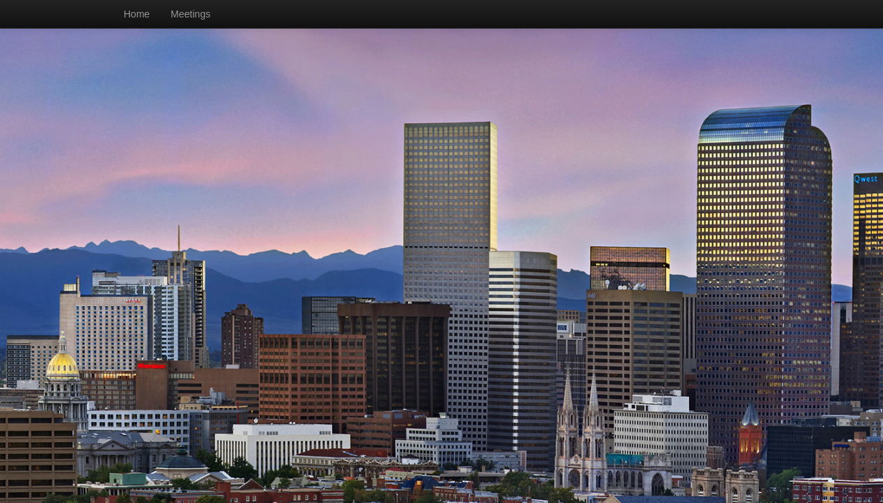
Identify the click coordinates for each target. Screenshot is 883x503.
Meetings (190, 14)
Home (136, 14)
